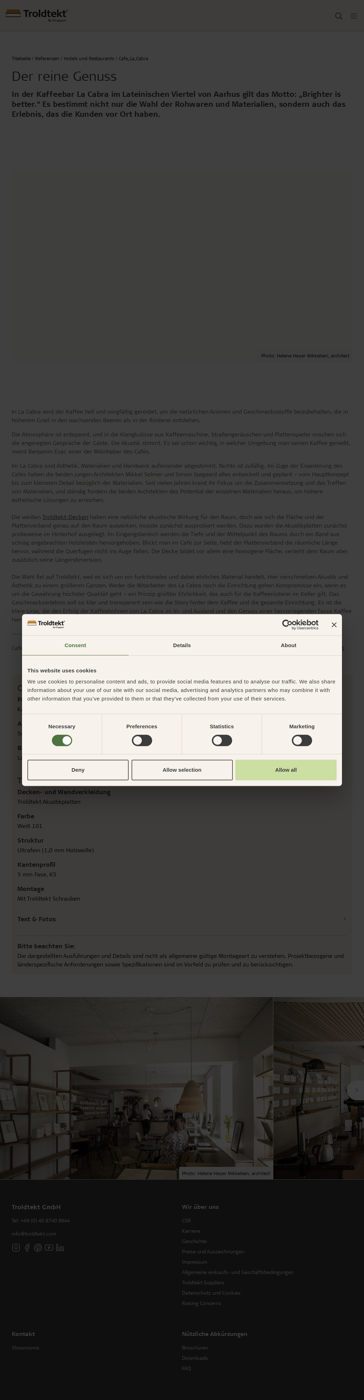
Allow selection (181, 770)
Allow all (286, 770)
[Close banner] (334, 624)
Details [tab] (182, 645)
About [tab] (288, 645)
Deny (78, 770)
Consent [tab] (75, 645)
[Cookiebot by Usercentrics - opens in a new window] (287, 624)
